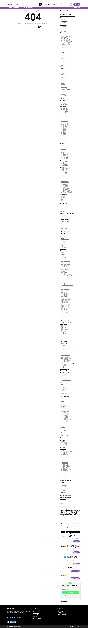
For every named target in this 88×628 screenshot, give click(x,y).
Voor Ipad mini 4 (63, 155)
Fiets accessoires (63, 71)
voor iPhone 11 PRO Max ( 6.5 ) (66, 443)
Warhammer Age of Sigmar (65, 89)
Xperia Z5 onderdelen (64, 381)
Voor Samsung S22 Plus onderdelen (67, 285)
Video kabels (63, 201)
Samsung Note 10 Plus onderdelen (66, 260)
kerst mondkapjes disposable (65, 39)
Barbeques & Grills (64, 28)
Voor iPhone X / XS (64, 444)
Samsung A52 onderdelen (65, 294)
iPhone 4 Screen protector (65, 347)
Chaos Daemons (64, 490)
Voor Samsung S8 (64, 475)
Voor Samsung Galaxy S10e (65, 466)
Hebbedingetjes (63, 95)
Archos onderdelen (64, 17)
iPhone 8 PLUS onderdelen (65, 184)
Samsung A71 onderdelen (65, 295)
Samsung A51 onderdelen (65, 293)
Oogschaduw (63, 94)
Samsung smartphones (64, 228)
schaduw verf (63, 64)
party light (62, 235)
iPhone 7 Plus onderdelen (65, 182)
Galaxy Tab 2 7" (63, 327)
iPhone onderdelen (64, 167)
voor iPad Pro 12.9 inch (64, 158)
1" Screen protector (64, 344)
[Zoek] (40, 4)
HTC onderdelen (63, 98)
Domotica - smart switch (65, 66)
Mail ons (77, 626)
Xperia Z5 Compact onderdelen (66, 380)
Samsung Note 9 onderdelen (65, 266)
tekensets (62, 389)
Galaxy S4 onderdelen (64, 308)
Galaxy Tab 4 (63, 330)
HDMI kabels (63, 197)
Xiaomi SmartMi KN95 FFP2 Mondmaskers (68, 50)
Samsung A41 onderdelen (65, 291)
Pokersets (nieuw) (63, 250)
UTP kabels (63, 199)
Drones (61, 68)
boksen (62, 384)
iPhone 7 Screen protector (65, 353)
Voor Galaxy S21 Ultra (64, 453)
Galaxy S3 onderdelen (64, 306)
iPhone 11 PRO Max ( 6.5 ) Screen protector (68, 346)
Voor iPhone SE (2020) (65, 420)
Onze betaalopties (36, 611)
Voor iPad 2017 (63, 149)
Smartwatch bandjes (64, 369)
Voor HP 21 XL (63, 131)
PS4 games (63, 84)
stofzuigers (62, 392)
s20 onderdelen (63, 270)
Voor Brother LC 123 (64, 107)
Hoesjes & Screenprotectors (14, 7)
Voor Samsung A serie (64, 454)
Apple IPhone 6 (63, 364)
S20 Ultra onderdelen (64, 271)
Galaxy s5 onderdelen (65, 273)
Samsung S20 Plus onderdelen (67, 278)
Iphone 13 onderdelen (64, 170)
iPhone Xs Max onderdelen (65, 188)
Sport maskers (63, 47)
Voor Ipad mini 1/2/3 (64, 154)
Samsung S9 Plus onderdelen (66, 322)
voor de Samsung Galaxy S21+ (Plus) (67, 451)
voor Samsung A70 (65, 462)
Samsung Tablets (63, 341)
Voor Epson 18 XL (64, 128)
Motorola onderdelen (64, 219)
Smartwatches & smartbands (66, 370)
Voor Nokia (62, 447)
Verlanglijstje (77, 7)
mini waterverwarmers (64, 215)
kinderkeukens (63, 385)
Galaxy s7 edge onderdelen (65, 314)
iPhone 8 (63, 227)
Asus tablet (62, 19)
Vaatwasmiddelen (64, 104)
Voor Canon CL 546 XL (64, 120)
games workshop (63, 85)
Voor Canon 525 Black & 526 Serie (66, 113)
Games (61, 77)
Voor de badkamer (64, 435)
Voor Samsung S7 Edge (65, 474)
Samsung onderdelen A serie (66, 286)
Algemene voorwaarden (37, 618)
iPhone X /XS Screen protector (66, 354)
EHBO (61, 70)
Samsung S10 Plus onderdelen (67, 276)
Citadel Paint (62, 58)
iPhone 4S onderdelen (64, 172)
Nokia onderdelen (63, 229)
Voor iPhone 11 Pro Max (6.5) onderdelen (67, 191)
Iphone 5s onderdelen (64, 175)
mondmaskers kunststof (65, 46)
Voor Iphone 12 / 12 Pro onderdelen (66, 192)
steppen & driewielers (64, 388)
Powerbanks (62, 254)
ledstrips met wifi (63, 203)
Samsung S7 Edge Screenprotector (66, 360)
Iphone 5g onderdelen (64, 174)
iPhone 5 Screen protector (65, 348)
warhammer (62, 482)
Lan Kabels (62, 198)
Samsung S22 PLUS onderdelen (67, 283)
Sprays (62, 65)
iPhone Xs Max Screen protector (66, 356)
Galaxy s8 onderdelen (64, 301)
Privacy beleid (35, 616)
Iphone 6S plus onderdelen (65, 180)
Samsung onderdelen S (64, 272)
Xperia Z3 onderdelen (64, 378)
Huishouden (62, 102)
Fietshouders (63, 73)
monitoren (62, 241)
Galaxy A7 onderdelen (64, 269)
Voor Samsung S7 (64, 473)
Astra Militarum (64, 88)
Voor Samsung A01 (65, 455)
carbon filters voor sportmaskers (66, 34)
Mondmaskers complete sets (65, 44)
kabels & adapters (63, 194)
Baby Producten (63, 25)
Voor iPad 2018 (63, 150)
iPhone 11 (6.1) (63, 441)
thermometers (63, 48)
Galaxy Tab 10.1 (63, 325)
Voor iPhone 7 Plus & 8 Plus (66, 419)
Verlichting (62, 74)
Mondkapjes (62, 216)
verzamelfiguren (63, 390)
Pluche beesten (63, 387)
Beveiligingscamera (64, 54)
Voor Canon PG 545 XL (64, 125)
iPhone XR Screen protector (65, 355)
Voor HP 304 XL (63, 136)
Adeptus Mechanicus (64, 485)
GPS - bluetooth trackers (65, 91)
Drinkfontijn (63, 438)
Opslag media (63, 245)
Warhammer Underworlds (65, 492)
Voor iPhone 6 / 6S (65, 416)
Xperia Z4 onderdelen (64, 379)
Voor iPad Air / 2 (63, 152)
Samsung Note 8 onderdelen (65, 265)
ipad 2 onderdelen (64, 162)
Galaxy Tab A (63, 334)
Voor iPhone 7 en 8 (65, 418)
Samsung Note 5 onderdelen (65, 264)
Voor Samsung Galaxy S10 (65, 464)
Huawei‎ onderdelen (64, 100)
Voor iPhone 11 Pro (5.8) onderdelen (67, 190)
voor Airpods (63, 404)
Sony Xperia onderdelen (65, 372)
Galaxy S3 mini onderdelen (65, 305)
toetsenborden (63, 247)
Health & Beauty (63, 92)
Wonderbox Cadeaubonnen (65, 495)
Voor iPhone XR (63, 445)
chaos (62, 489)
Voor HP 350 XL (63, 138)
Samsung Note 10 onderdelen (66, 259)
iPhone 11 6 (63, 345)
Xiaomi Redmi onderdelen (65, 497)
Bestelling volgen (36, 614)
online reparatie (63, 233)
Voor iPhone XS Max (65, 421)
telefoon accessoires (64, 396)
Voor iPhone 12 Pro (65, 413)
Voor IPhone (63, 407)
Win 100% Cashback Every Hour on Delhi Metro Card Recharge (72, 557)
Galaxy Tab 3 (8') (63, 328)
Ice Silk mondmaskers (64, 38)
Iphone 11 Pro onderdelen (65, 169)
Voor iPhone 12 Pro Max (65, 414)
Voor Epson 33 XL (64, 130)
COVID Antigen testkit (64, 35)
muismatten (63, 242)
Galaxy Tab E (63, 335)
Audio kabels (63, 195)
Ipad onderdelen (63, 160)
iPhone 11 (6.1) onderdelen (65, 168)
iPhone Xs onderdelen (64, 189)
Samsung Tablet (63, 324)
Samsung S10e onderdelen (66, 277)
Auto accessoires (63, 21)
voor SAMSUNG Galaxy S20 (65, 467)
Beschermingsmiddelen (65, 32)
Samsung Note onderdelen (65, 257)
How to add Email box (64, 601)
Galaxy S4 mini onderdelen (65, 307)
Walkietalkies (63, 97)
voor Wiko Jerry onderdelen (65, 480)
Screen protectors (63, 343)
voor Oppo (62, 426)
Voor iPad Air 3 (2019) (64, 153)
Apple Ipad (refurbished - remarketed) (67, 16)
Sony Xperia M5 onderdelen (65, 373)
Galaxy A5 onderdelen (64, 288)
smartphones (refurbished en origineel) (68, 363)
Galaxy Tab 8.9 (63, 333)
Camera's (62, 52)
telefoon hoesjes (63, 402)
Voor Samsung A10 (65, 456)
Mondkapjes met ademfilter (65, 42)
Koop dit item (76, 541)
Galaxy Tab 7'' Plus (64, 331)
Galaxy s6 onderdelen (64, 313)
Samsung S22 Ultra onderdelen (67, 284)
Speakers (62, 401)
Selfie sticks (63, 400)
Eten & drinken (63, 103)
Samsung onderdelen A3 (65, 296)
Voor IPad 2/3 (63, 148)
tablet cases (63, 450)
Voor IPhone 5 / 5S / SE (65, 415)
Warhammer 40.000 (64, 87)
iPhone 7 (62, 366)
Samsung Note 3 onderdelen (65, 262)
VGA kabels (63, 200)
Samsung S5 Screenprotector (65, 357)
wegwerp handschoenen (65, 49)
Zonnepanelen (63, 499)
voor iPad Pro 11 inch (64, 157)
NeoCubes (62, 386)
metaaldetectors (63, 211)
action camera (63, 53)
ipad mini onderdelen (64, 165)
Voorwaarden (72, 626)
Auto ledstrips (63, 22)
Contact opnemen (36, 613)
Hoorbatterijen (63, 31)
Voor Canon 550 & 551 (64, 114)
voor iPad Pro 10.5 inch (64, 156)
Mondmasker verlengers (65, 43)
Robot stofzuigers (64, 393)
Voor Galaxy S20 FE (64, 452)
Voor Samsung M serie (64, 470)
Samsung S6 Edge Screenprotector (66, 358)
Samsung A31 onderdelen (65, 289)
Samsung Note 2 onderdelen (65, 261)
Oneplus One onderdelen (65, 231)
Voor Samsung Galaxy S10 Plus (66, 465)
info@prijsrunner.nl (62, 614)
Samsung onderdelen (64, 268)
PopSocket (62, 252)
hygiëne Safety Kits (64, 37)
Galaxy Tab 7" (63, 332)
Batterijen (62, 29)
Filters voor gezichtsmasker (65, 36)
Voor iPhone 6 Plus (65, 417)
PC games (62, 83)
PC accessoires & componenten (66, 236)
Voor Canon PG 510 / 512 (65, 123)
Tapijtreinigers (63, 395)
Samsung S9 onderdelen (65, 320)
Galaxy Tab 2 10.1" (64, 326)
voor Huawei (63, 406)
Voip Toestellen (63, 432)
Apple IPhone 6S (63, 365)
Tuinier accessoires (64, 428)
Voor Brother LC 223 (64, 108)
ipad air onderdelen (64, 164)
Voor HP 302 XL (63, 135)
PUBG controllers (63, 399)
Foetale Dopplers (63, 26)
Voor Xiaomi (63, 427)
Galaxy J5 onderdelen (64, 75)
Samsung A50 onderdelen (65, 292)
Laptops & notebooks (64, 240)
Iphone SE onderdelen (64, 185)
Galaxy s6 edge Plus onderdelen (67, 274)
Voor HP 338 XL (63, 137)
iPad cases (62, 143)
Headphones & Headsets (65, 239)
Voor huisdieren (63, 437)
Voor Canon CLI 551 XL (64, 121)
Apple (62, 222)
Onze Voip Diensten (27, 7)
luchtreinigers (63, 209)
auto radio (62, 23)
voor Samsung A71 (65, 463)
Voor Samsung (63, 449)
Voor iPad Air (63, 151)
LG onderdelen (63, 206)
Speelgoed (62, 382)
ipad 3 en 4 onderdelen (64, 163)
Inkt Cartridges (63, 106)
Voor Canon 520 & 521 (64, 111)
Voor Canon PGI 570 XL (65, 127)
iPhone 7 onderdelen (64, 181)
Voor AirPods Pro (64, 405)
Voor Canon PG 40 (64, 122)
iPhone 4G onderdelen (64, 171)
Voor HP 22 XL (63, 132)
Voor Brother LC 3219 (64, 109)
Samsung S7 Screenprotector (65, 361)
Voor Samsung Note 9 (64, 472)
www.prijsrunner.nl (62, 615)
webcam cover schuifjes (65, 494)
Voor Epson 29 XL (64, 129)
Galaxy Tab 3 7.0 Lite (64, 329)
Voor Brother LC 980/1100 (65, 110)
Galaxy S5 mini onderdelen (65, 309)
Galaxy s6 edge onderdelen (65, 311)
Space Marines (63, 486)
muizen (62, 243)
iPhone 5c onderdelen (64, 173)
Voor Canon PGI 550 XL (65, 126)
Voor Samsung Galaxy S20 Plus (66, 468)
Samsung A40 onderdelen (65, 290)
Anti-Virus (62, 238)
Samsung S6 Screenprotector (65, 359)
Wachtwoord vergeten (18, 1)
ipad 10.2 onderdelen (64, 161)
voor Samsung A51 (65, 461)
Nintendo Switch (63, 82)
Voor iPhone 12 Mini (65, 408)
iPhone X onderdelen (64, 186)
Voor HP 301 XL (63, 134)
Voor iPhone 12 (64, 412)
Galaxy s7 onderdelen (64, 300)
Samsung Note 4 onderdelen (65, 263)
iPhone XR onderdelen (64, 187)
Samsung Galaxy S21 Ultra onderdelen (68, 275)
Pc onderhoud (63, 249)
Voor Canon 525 (63, 112)
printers (62, 246)
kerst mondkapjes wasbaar (65, 40)
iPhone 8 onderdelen (64, 183)
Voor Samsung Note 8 (64, 471)
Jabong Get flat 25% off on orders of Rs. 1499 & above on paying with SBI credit (73, 546)
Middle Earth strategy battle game (67, 213)
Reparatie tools (63, 256)
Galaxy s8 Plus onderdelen (65, 302)
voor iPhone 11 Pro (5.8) (65, 411)
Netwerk (62, 244)
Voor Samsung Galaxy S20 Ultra (66, 469)
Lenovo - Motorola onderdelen (66, 205)
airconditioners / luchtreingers (66, 14)
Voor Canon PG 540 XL (64, 124)
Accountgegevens (10, 1)
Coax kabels (63, 196)
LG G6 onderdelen (64, 208)
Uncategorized (63, 430)
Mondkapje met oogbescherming (66, 41)
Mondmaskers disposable (65, 45)
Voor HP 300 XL (63, 133)
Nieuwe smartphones (64, 221)
